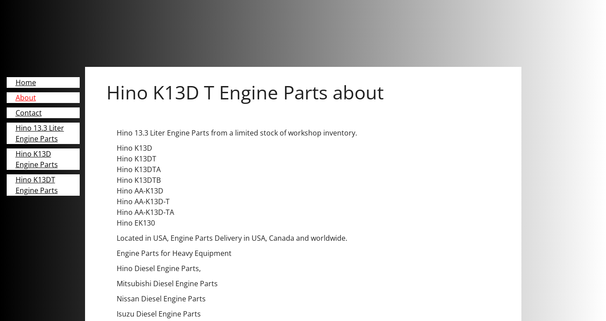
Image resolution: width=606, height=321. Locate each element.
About (26, 98)
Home (26, 82)
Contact (29, 113)
